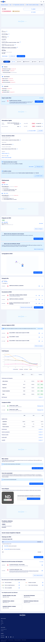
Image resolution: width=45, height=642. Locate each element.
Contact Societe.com (4, 629)
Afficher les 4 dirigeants (38, 228)
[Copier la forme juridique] (15, 45)
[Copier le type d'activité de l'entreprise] (13, 144)
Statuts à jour (12, 56)
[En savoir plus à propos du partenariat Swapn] (19, 582)
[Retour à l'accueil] (22, 615)
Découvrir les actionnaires (38, 238)
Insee (3, 53)
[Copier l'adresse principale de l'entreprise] (17, 47)
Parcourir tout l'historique (39, 557)
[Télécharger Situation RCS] (42, 126)
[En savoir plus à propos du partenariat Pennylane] (42, 585)
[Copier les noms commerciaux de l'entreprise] (20, 126)
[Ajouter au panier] (39, 102)
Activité (19, 61)
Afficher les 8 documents (39, 307)
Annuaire (2, 623)
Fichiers (2, 621)
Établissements (26, 61)
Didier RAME (4, 50)
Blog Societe (2, 635)
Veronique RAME (7, 549)
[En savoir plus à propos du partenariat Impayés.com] (42, 582)
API (1, 624)
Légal (13, 61)
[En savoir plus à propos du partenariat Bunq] (19, 585)
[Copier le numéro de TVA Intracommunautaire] (8, 37)
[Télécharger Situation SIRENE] (42, 123)
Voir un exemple (41, 561)
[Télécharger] (42, 286)
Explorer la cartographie (38, 272)
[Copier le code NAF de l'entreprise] (20, 140)
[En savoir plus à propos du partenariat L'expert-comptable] (19, 587)
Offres (2, 620)
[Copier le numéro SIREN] (7, 31)
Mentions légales (5, 56)
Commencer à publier (40, 328)
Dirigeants (34, 61)
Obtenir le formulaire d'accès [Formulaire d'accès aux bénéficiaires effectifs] (38, 249)
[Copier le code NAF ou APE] (20, 42)
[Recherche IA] (6, 62)
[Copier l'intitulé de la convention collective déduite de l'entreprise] (17, 149)
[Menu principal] (43, 1)
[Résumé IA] (36, 295)
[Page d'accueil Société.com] (3, 2)
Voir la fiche (41, 223)
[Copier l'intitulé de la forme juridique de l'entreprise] (20, 123)
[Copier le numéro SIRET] (9, 34)
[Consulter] (39, 286)
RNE (4, 53)
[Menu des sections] (2, 62)
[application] (23, 360)
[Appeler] (33, 9)
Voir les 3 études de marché (38, 575)
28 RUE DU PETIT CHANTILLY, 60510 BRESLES (9, 47)
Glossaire (2, 630)
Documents (41, 61)
